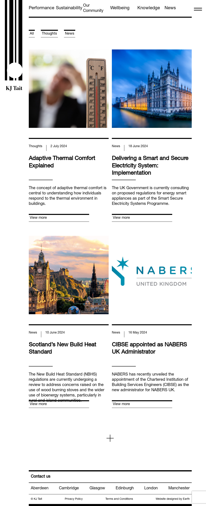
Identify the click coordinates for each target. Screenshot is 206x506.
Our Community (93, 8)
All (32, 34)
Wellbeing (120, 8)
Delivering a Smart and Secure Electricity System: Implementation (150, 166)
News (170, 8)
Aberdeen (39, 488)
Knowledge (148, 8)
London (151, 488)
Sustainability (69, 8)
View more (38, 218)
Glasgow (97, 488)
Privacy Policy (74, 499)
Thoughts (49, 34)
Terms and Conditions (119, 499)
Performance (41, 8)
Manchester (179, 488)
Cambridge (69, 488)
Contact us (40, 477)
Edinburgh (125, 488)
